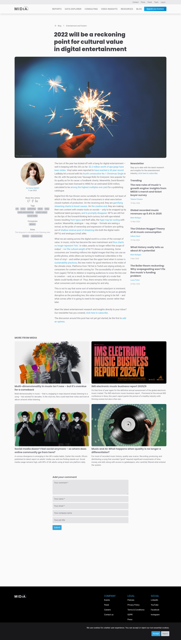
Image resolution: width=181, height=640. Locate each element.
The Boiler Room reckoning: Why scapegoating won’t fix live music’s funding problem (147, 271)
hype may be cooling (110, 220)
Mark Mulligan (135, 218)
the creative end (99, 206)
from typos (75, 220)
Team (156, 2)
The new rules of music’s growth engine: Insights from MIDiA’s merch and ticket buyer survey (148, 190)
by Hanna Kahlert (32, 188)
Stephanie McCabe (26, 156)
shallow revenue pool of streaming (77, 230)
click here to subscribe (97, 313)
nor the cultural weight (74, 249)
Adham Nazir (135, 236)
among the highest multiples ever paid (89, 187)
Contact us (108, 614)
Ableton (32, 224)
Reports (57, 9)
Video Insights (109, 9)
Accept (156, 633)
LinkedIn (154, 600)
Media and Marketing (25, 212)
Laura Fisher (135, 280)
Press (143, 2)
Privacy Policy (133, 605)
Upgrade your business (155, 9)
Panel (150, 2)
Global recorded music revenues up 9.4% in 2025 (146, 211)
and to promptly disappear (94, 213)
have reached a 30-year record (109, 170)
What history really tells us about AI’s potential (147, 248)
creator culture (41, 212)
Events (107, 600)
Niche (23, 209)
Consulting (91, 9)
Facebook (155, 610)
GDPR (129, 614)
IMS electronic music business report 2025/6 (118, 386)
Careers (107, 610)
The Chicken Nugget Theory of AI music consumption (147, 230)
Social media (32, 216)
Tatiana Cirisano (136, 199)
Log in (163, 2)
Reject (165, 633)
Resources (127, 9)
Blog (139, 9)
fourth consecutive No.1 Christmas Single (103, 173)
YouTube (154, 605)
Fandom (25, 236)
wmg (47, 209)
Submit (57, 527)
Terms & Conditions (136, 610)
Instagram (155, 614)
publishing (31, 209)
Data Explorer (73, 9)
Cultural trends (36, 236)
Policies (130, 600)
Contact (136, 2)
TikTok (40, 209)
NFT (17, 209)
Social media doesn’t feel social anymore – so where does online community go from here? (50, 450)
